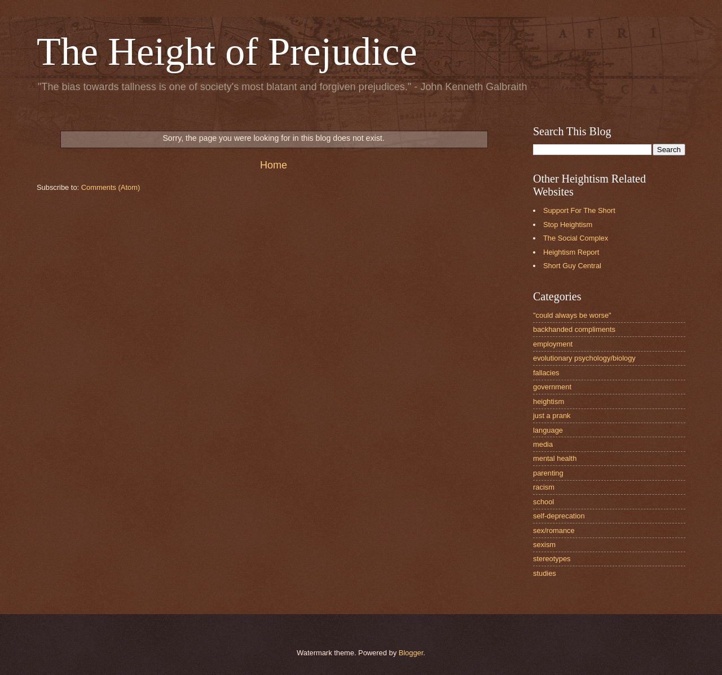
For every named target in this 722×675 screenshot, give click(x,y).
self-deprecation (559, 516)
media (543, 444)
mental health (554, 458)
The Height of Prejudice (227, 51)
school (543, 502)
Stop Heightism (567, 224)
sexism (544, 544)
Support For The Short (579, 210)
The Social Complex (575, 238)
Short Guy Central (572, 265)
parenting (548, 473)
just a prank (552, 415)
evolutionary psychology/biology (584, 358)
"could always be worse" (572, 315)
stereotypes (552, 558)
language (548, 430)
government (552, 387)
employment (553, 344)
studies (544, 573)
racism (543, 487)
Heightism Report (571, 252)
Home (273, 165)
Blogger (411, 653)
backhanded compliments (574, 329)
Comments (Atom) (110, 187)
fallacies (546, 372)
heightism (548, 401)
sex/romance (554, 530)
